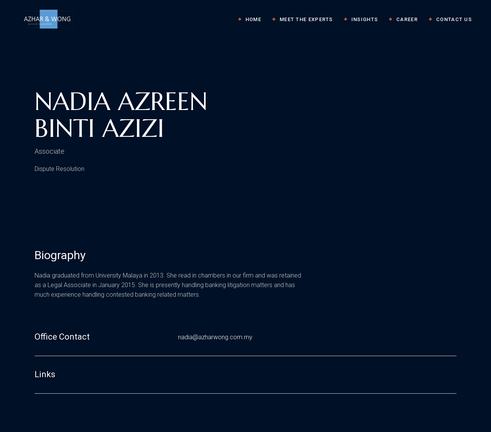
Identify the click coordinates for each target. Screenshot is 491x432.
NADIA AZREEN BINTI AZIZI (121, 115)
